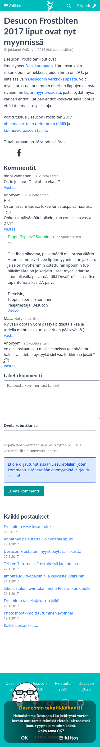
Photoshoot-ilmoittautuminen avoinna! (38, 613)
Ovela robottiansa (21, 425)
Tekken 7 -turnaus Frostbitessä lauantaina (41, 563)
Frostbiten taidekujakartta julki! (31, 600)
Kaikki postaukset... (21, 625)
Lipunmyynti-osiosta (42, 92)
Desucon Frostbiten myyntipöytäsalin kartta (42, 551)
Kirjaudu (86, 5)
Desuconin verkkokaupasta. (53, 79)
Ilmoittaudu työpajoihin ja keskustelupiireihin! (44, 576)
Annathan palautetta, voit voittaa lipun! (38, 539)
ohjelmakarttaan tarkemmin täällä (35, 123)
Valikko (12, 5)
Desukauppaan (39, 65)
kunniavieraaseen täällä (25, 130)
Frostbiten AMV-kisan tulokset (30, 526)
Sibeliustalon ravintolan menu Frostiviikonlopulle (47, 588)
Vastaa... (11, 187)
